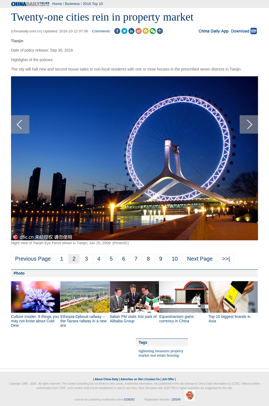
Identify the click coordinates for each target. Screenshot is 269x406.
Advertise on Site (132, 379)
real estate (158, 355)
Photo (19, 273)
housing (173, 355)
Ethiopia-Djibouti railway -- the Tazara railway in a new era (83, 321)
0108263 (129, 399)
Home (57, 4)
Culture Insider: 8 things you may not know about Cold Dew (35, 321)
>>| (226, 259)
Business (72, 4)
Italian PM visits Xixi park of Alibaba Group (133, 318)
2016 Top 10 (93, 4)
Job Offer (168, 379)
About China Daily (106, 379)
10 (175, 259)
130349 (175, 399)
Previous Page (33, 259)
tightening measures (154, 351)
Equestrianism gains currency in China (176, 318)
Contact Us (152, 379)
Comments (101, 31)
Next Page (199, 259)
